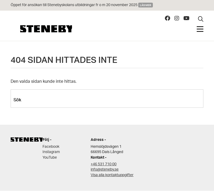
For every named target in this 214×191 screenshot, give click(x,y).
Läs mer (145, 5)
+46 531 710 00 (103, 164)
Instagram (51, 152)
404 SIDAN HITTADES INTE (64, 61)
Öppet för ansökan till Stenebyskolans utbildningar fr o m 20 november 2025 (74, 5)
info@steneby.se (105, 170)
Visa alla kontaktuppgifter (112, 175)
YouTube (50, 158)
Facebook (51, 147)
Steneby (46, 28)
